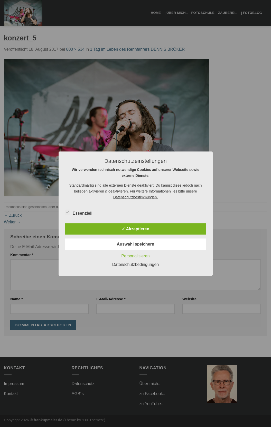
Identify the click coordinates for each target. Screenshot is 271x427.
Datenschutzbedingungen (135, 264)
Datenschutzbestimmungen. (135, 197)
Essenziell (78, 212)
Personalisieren (135, 256)
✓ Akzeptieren (135, 228)
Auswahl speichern (135, 244)
